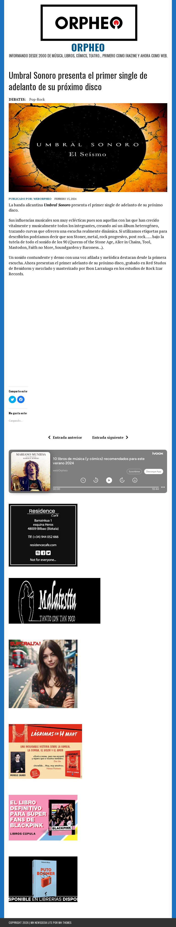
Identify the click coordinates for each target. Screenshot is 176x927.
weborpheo (42, 198)
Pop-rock (37, 99)
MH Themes (65, 922)
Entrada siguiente (110, 437)
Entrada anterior (65, 437)
